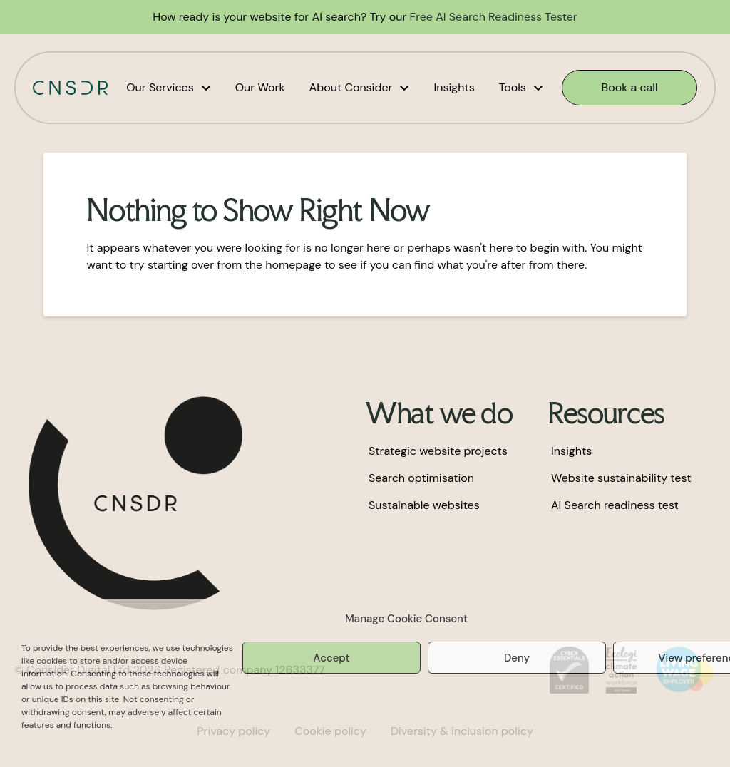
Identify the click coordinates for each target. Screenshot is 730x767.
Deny (517, 658)
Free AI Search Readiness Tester (493, 16)
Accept (331, 658)
